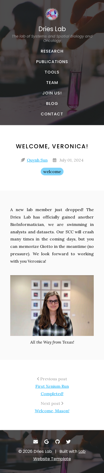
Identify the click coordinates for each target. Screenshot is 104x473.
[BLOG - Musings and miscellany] (52, 103)
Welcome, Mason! (52, 410)
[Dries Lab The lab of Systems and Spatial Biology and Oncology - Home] (52, 25)
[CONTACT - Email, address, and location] (52, 114)
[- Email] (36, 441)
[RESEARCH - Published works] (52, 51)
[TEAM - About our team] (52, 82)
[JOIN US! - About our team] (52, 93)
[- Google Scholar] (47, 441)
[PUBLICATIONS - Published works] (52, 61)
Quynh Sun (37, 160)
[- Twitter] (68, 441)
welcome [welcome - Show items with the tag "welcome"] (52, 171)
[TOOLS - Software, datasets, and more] (52, 72)
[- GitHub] (57, 441)
